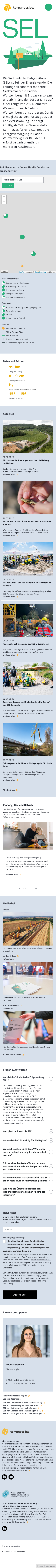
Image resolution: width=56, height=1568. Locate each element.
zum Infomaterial (11, 1005)
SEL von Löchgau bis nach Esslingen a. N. (22, 1411)
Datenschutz (19, 1551)
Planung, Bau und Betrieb (18, 805)
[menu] (48, 7)
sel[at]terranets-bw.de (41, 1259)
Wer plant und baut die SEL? (18, 1131)
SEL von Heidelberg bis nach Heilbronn (21, 1405)
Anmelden (19, 1294)
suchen (8, 185)
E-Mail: (9, 1379)
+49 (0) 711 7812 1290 (24, 1383)
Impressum (7, 1551)
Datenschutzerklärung (16, 1254)
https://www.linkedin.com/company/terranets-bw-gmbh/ (4, 1477)
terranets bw (14, 1546)
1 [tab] (19, 888)
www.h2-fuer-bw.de (16, 1522)
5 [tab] (32, 888)
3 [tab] (26, 888)
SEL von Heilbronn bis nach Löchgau (20, 1408)
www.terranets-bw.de (17, 1470)
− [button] (4, 201)
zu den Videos (9, 956)
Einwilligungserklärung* (14, 1237)
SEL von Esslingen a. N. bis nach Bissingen (22, 1413)
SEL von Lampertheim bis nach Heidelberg (23, 1402)
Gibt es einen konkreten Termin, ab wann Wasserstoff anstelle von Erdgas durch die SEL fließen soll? (25, 1166)
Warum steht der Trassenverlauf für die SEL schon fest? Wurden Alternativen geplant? (26, 1179)
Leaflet (21, 272)
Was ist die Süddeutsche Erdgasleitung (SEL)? (23, 1078)
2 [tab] (22, 888)
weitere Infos (9, 474)
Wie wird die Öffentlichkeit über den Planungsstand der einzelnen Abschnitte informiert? (24, 1192)
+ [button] (4, 197)
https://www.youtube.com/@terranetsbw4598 (11, 1475)
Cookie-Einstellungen (46, 1566)
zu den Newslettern (12, 1054)
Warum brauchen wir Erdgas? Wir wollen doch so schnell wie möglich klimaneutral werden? (24, 1152)
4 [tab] (29, 888)
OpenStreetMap (40, 272)
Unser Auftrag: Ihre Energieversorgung (23, 857)
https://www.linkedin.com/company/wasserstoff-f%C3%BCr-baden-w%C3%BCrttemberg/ (4, 1528)
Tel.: (7, 1383)
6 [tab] (36, 888)
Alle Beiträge (9, 790)
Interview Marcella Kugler (15, 1396)
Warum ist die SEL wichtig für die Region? (25, 1140)
